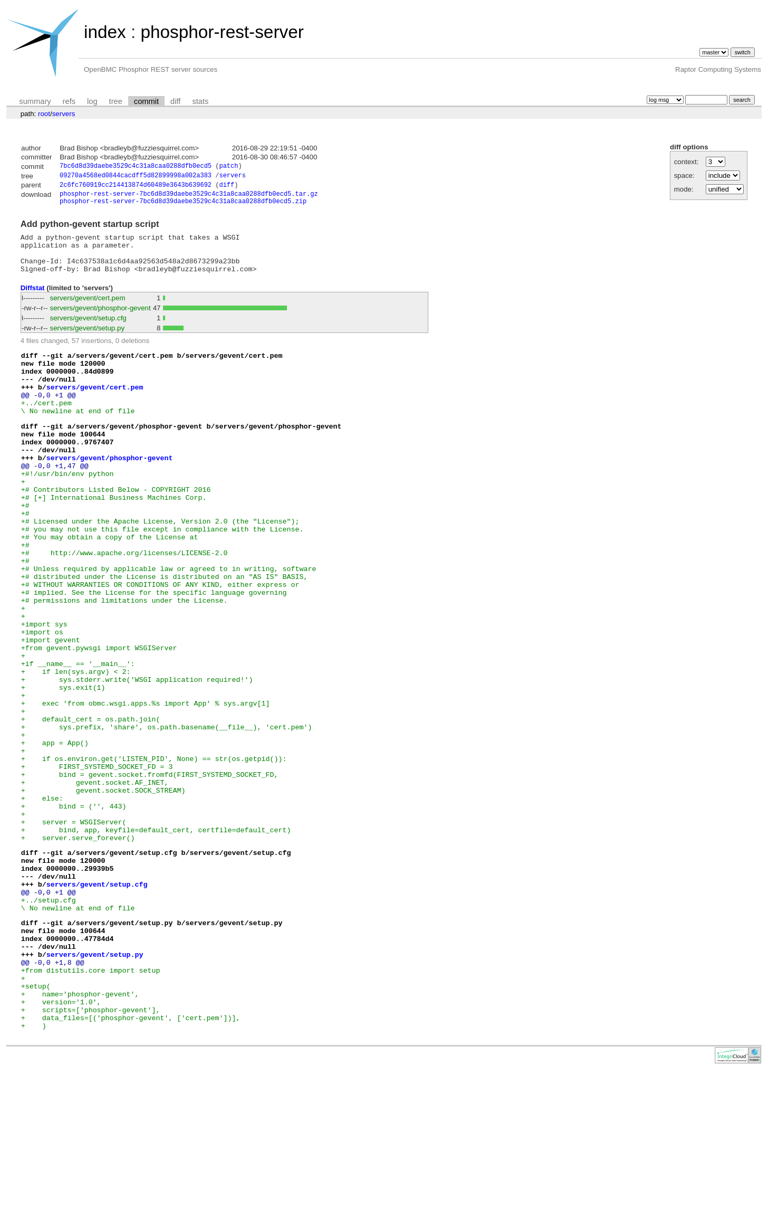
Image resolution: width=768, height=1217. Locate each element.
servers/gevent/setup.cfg (88, 332)
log (92, 101)
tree (115, 101)
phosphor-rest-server (221, 32)
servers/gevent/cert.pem (88, 312)
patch (228, 167)
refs (69, 101)
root (44, 114)
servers (63, 114)
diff (175, 101)
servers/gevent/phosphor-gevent (100, 322)
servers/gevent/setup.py (87, 342)
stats (200, 101)
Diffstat (33, 302)
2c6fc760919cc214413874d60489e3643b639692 (136, 187)
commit (146, 101)
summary (35, 101)
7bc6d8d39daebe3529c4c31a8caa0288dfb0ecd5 (136, 167)
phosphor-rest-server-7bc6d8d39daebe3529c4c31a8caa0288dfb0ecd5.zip (183, 206)
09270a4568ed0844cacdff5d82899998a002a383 (136, 177)
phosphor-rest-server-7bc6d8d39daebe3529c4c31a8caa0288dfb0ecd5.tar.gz (189, 197)
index (105, 32)
